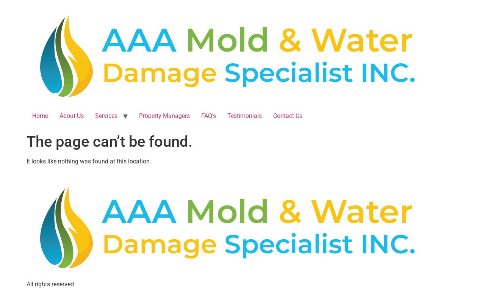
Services (106, 115)
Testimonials (244, 115)
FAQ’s (208, 115)
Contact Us (287, 115)
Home (40, 115)
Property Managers (164, 115)
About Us (71, 115)
